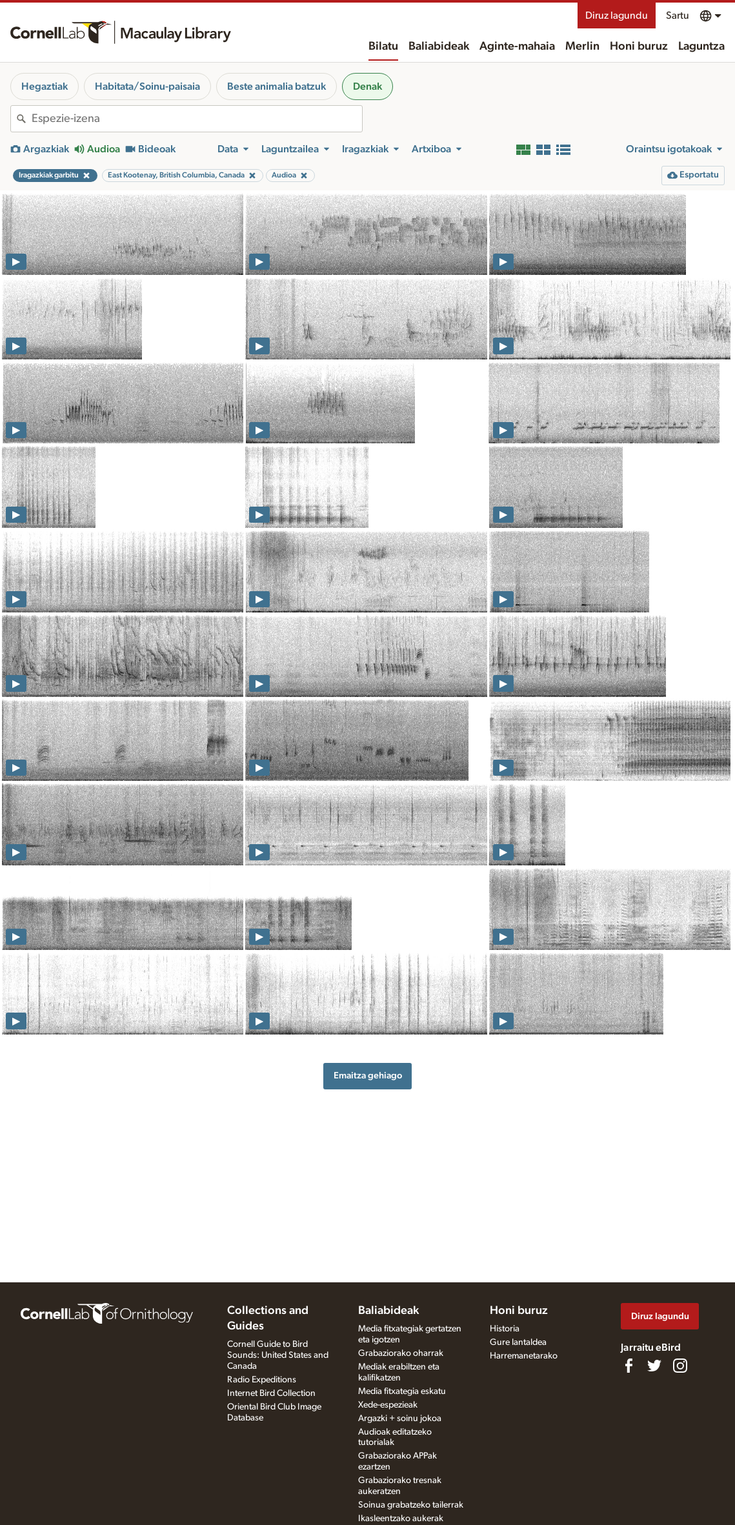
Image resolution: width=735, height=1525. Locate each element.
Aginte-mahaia (517, 46)
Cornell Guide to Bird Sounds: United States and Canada (277, 1355)
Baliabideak (438, 46)
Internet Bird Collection (271, 1393)
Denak (367, 86)
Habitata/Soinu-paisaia (147, 86)
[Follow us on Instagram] (680, 1365)
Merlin (582, 46)
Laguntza (701, 46)
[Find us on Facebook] (628, 1365)
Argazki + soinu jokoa (399, 1418)
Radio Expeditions (261, 1379)
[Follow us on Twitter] (654, 1365)
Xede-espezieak (388, 1404)
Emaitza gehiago (368, 1075)
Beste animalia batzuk (276, 86)
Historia (504, 1328)
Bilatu (383, 46)
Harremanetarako (524, 1355)
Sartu (677, 15)
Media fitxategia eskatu (402, 1391)
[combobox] (197, 119)
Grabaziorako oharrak (400, 1353)
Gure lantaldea (518, 1342)
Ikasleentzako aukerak (400, 1518)
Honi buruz (639, 46)
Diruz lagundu (616, 15)
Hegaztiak (44, 86)
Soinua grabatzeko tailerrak (410, 1505)
